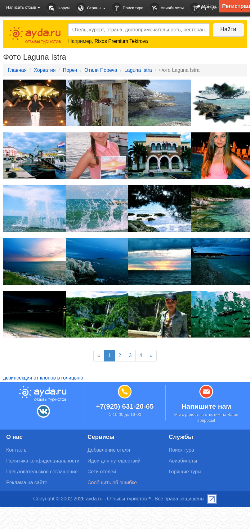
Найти (228, 29)
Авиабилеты (167, 8)
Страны (91, 8)
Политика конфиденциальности (42, 460)
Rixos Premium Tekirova (121, 41)
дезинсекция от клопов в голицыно (43, 377)
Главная (17, 70)
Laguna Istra (138, 70)
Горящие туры (185, 471)
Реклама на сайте (26, 482)
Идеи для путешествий (114, 460)
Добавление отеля (108, 450)
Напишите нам (206, 406)
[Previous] (98, 355)
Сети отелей (101, 471)
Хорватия (45, 70)
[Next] (151, 355)
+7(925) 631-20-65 (125, 406)
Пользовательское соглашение (42, 471)
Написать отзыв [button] (23, 7)
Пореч (70, 70)
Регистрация (236, 6)
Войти (204, 7)
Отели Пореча (100, 70)
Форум (57, 8)
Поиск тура (127, 8)
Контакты (17, 450)
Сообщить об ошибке (112, 482)
